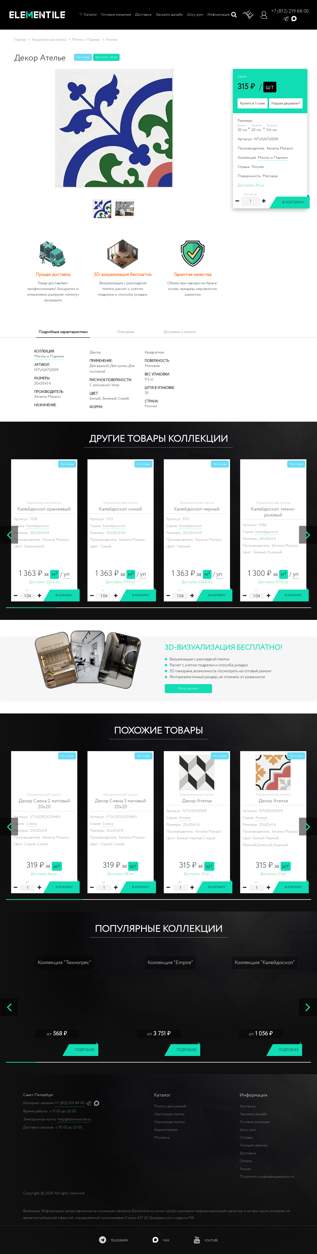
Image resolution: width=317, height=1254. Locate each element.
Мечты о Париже (273, 157)
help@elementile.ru (74, 1119)
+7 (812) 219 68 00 (290, 11)
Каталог (87, 14)
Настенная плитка (169, 1114)
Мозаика (161, 1137)
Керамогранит (166, 1129)
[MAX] (160, 1239)
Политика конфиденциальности (267, 1176)
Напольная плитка (169, 1122)
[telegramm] (113, 1239)
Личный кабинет (254, 1145)
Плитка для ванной (170, 1106)
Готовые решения (116, 14)
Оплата (246, 1161)
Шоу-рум (195, 14)
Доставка (143, 14)
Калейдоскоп (37, 532)
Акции (245, 1169)
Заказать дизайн (169, 14)
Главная (20, 39)
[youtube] (206, 1239)
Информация (218, 14)
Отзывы (246, 1137)
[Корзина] (248, 15)
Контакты (248, 1106)
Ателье (32, 818)
